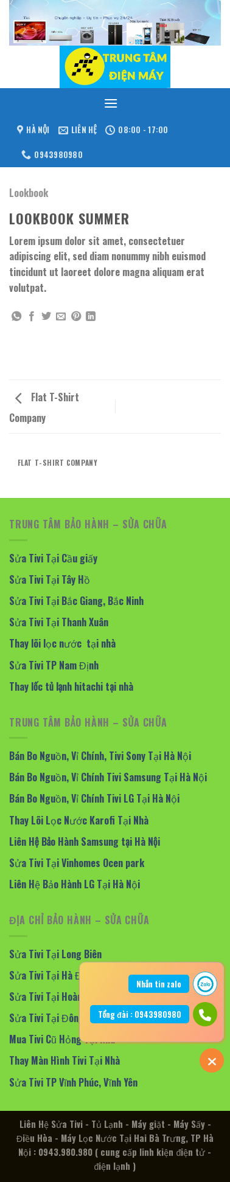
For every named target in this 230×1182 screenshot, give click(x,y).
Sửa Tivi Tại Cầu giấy (53, 558)
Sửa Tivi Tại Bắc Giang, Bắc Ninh (76, 600)
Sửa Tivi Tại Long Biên (55, 954)
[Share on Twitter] (46, 316)
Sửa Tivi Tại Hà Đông (53, 975)
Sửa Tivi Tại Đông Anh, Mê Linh (73, 1018)
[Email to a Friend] (61, 316)
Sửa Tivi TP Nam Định (54, 665)
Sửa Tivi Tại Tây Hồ (49, 579)
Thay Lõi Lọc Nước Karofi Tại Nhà (78, 820)
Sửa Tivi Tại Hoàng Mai (57, 996)
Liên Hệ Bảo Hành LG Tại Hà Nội (74, 884)
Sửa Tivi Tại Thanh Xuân (58, 622)
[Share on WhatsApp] (16, 316)
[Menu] (110, 103)
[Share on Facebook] (32, 316)
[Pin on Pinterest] (76, 316)
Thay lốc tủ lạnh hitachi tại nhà (71, 686)
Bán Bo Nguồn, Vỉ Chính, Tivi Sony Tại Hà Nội (100, 755)
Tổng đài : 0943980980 (139, 1014)
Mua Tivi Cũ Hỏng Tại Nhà (62, 1039)
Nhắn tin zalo (158, 984)
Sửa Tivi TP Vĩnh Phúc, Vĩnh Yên (73, 1082)
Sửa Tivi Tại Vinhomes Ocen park (76, 862)
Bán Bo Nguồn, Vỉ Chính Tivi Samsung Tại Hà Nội (108, 777)
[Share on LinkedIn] (91, 316)
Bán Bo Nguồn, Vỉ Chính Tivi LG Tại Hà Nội (94, 798)
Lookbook (28, 192)
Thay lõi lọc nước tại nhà (62, 643)
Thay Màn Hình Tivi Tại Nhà (64, 1060)
